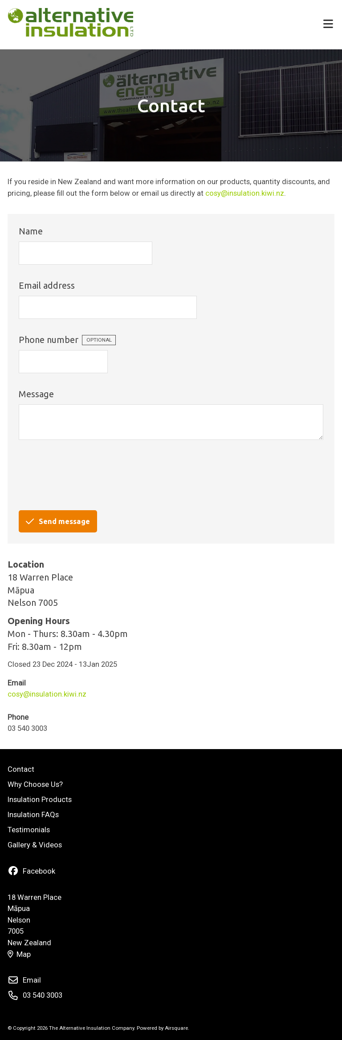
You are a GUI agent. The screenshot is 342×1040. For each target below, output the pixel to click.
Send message (58, 521)
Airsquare (176, 1028)
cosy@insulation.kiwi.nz (244, 193)
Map (19, 954)
